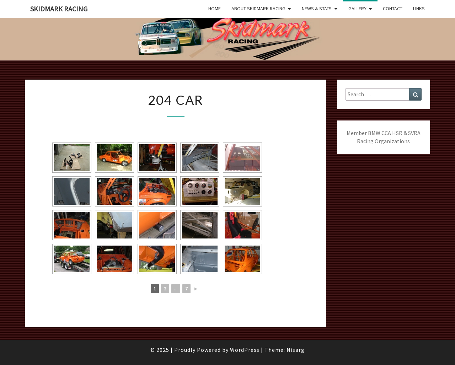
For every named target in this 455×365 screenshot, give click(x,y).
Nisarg (296, 349)
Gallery (357, 8)
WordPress (244, 349)
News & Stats (317, 8)
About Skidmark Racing (258, 8)
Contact (392, 8)
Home (214, 8)
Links (419, 8)
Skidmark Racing (58, 8)
